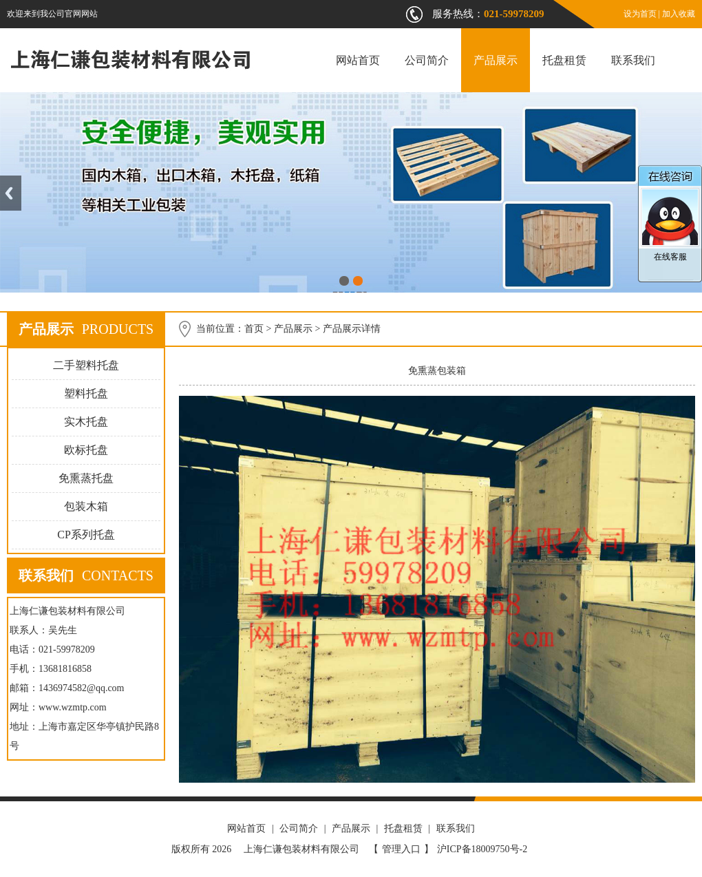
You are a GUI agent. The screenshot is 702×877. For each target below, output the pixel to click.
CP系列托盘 (86, 534)
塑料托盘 (86, 393)
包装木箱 (86, 506)
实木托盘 (86, 421)
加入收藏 (678, 14)
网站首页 (358, 60)
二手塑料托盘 (86, 365)
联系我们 (633, 60)
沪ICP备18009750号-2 (482, 849)
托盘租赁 (564, 60)
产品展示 (496, 60)
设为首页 (640, 14)
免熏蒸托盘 (86, 478)
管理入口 (401, 849)
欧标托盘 (86, 450)
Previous (10, 193)
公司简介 (427, 60)
